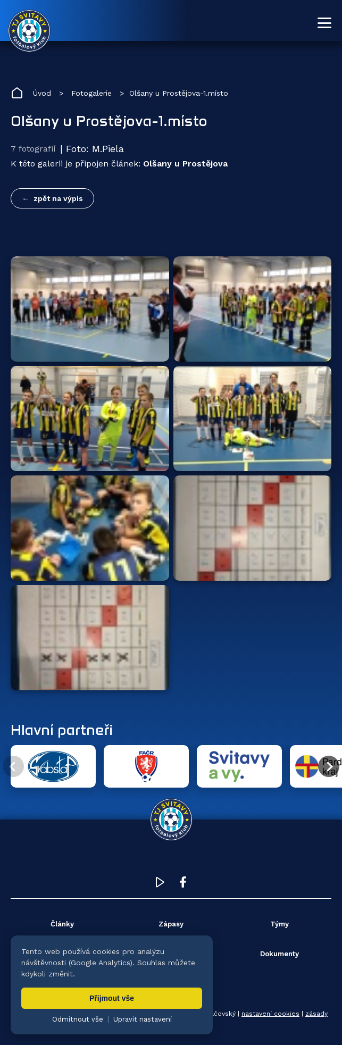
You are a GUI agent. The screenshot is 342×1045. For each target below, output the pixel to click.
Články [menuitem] (62, 924)
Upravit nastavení (142, 1019)
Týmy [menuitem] (279, 924)
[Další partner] (328, 766)
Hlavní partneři (62, 730)
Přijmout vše (111, 998)
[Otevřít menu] (324, 23)
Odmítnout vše (77, 1019)
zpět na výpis (58, 198)
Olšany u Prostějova (185, 163)
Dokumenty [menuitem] (279, 954)
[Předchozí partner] (13, 766)
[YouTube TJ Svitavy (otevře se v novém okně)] (160, 885)
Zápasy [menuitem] (171, 924)
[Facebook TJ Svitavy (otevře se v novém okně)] (183, 885)
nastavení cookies (270, 1013)
